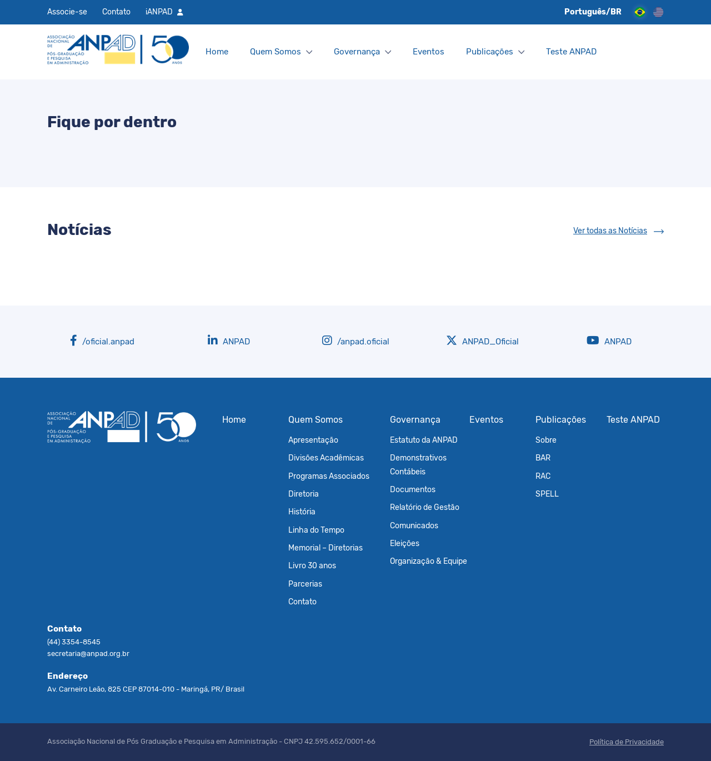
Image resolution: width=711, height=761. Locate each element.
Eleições (404, 543)
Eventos (428, 52)
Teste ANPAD (571, 52)
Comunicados (414, 525)
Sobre (546, 439)
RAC (542, 476)
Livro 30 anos (312, 565)
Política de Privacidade (626, 742)
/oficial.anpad (102, 341)
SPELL (547, 493)
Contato (116, 11)
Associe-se (67, 11)
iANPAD (159, 11)
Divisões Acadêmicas (326, 457)
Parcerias (305, 583)
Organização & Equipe (428, 561)
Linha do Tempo (316, 529)
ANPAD (229, 341)
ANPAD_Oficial (482, 341)
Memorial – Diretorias (325, 547)
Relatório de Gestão (424, 507)
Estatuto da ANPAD (424, 439)
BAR (542, 457)
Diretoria (303, 493)
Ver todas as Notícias (610, 231)
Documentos (412, 489)
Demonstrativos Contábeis (418, 464)
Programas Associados (328, 476)
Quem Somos (275, 52)
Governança (357, 52)
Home (217, 52)
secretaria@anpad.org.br (88, 653)
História (302, 511)
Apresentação (313, 439)
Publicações (489, 52)
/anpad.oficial (355, 341)
